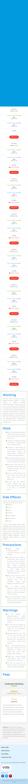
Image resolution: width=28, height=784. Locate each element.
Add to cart (14, 137)
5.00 (18, 693)
